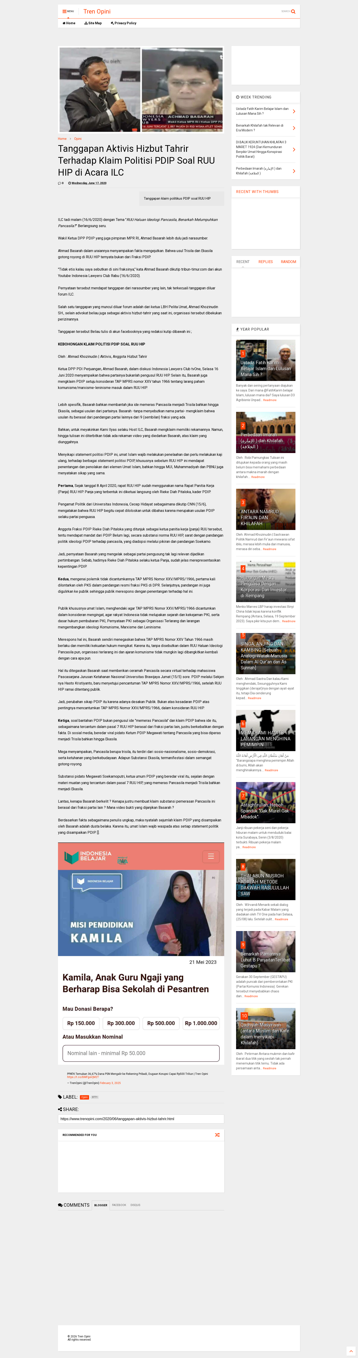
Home (69, 23)
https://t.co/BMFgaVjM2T (83, 1077)
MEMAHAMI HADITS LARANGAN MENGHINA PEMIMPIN (265, 738)
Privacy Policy (123, 23)
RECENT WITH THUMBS (257, 192)
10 (244, 1015)
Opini (78, 139)
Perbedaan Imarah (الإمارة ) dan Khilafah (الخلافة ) (262, 440)
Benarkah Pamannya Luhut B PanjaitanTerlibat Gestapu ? (265, 960)
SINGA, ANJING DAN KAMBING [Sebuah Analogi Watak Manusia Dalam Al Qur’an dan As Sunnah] (264, 656)
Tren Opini (97, 11)
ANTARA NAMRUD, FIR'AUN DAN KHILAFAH (260, 517)
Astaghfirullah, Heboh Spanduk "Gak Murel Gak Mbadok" (265, 811)
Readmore (269, 400)
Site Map (93, 23)
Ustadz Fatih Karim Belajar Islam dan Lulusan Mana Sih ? (266, 368)
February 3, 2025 (110, 1083)
